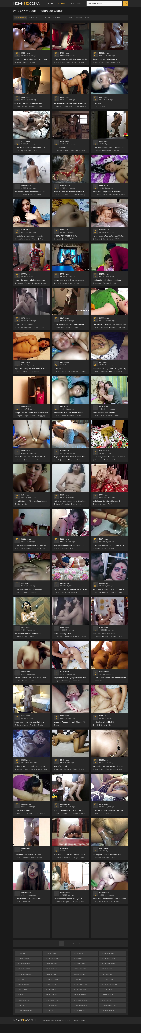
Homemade (65, 371)
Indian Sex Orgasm (80, 1013)
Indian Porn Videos (52, 1001)
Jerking (32, 725)
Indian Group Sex (51, 960)
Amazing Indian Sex (24, 978)
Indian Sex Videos (23, 972)
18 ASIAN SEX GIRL (79, 978)
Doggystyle (67, 106)
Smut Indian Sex (23, 990)
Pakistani (36, 283)
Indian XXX (49, 1019)
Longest (56, 17)
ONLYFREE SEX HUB (107, 1019)
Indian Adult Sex (51, 995)
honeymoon (65, 62)
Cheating (18, 150)
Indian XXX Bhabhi (79, 995)
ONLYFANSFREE (106, 1007)
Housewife (113, 194)
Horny (102, 415)
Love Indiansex (78, 960)
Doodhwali (103, 371)
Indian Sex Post (79, 984)
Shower (31, 194)
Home (49, 3)
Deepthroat (98, 901)
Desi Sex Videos (50, 990)
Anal (56, 459)
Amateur (97, 150)
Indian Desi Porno (51, 984)
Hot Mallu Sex (106, 995)
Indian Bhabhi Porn (108, 960)
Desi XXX (20, 1001)
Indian (75, 62)
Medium (79, 17)
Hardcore (18, 283)
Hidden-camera (21, 106)
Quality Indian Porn (24, 1019)
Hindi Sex (20, 984)
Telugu (74, 857)
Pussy (35, 327)
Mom (82, 150)
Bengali (57, 106)
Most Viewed (21, 17)
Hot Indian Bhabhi (107, 1001)
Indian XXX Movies (51, 972)
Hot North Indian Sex (109, 990)
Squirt (112, 371)
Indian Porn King (23, 966)
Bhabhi (27, 548)
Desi (56, 62)
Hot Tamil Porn (107, 984)
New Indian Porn (79, 966)
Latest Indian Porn (52, 1013)
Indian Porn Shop (107, 954)
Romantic (121, 327)
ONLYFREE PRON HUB (80, 1007)
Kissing (17, 62)
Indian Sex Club (106, 972)
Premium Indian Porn (108, 1013)
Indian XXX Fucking (80, 990)
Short (70, 17)
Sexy (34, 239)
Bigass (26, 415)
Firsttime (18, 459)
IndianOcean (26, 3)
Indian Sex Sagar (79, 1001)
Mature (63, 283)
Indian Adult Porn (108, 966)
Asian (17, 857)
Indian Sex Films (79, 1019)
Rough (25, 62)
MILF (70, 283)
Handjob (97, 548)
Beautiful (18, 239)
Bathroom (106, 150)
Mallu (67, 857)
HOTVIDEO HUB (106, 978)
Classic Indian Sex (24, 960)
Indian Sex (20, 954)
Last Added (45, 17)
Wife (32, 62)
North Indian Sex (79, 972)
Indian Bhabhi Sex (23, 1007)
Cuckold (67, 769)
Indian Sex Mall (50, 978)
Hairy (101, 769)
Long (87, 17)
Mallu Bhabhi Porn (24, 995)
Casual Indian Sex (51, 966)
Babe (17, 680)
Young (81, 194)
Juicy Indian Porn (51, 1007)
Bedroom (97, 194)
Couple (96, 239)
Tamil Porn (21, 1013)
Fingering (65, 504)
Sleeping (26, 592)
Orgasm (71, 459)
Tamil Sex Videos (51, 954)
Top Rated (33, 17)
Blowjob (18, 813)
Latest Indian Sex (79, 954)
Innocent (73, 150)
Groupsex (108, 901)
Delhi (95, 62)
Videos (61, 3)
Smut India (75, 3)
